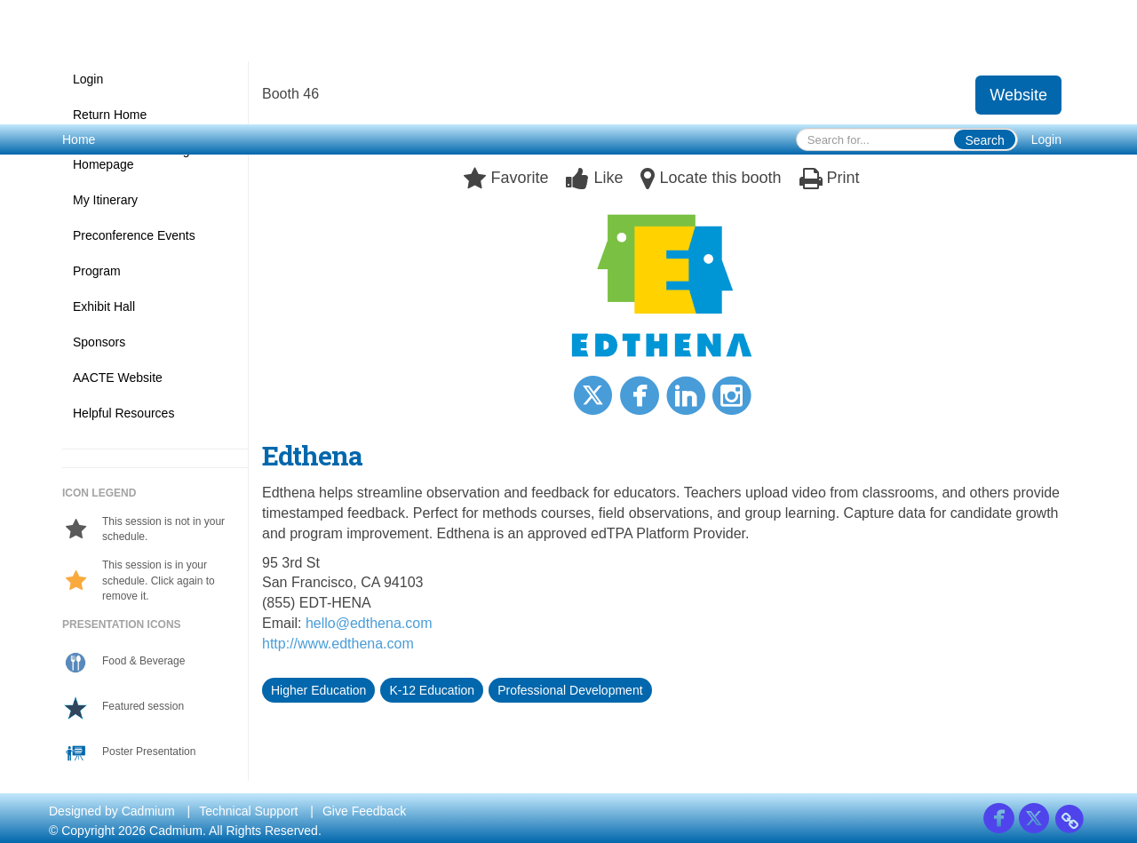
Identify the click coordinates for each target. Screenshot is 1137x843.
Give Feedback (364, 811)
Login (1046, 139)
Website (1018, 95)
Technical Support (248, 811)
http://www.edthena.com (338, 643)
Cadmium (148, 811)
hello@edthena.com (369, 623)
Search (984, 140)
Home (78, 139)
